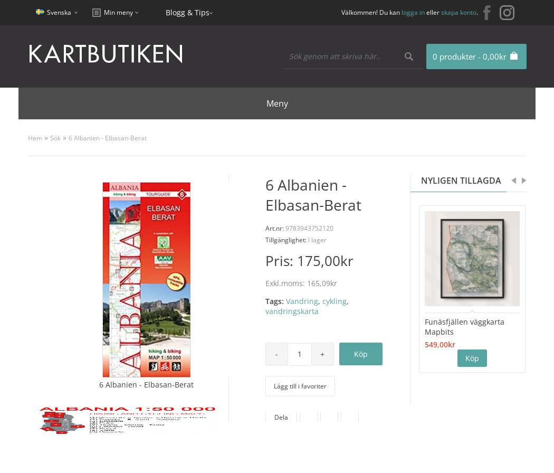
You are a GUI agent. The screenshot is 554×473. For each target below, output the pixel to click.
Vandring (302, 301)
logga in (413, 12)
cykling (334, 301)
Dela (281, 417)
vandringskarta (292, 311)
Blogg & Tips (187, 12)
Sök (55, 138)
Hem (35, 138)
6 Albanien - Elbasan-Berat (108, 138)
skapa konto (458, 12)
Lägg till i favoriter (300, 386)
